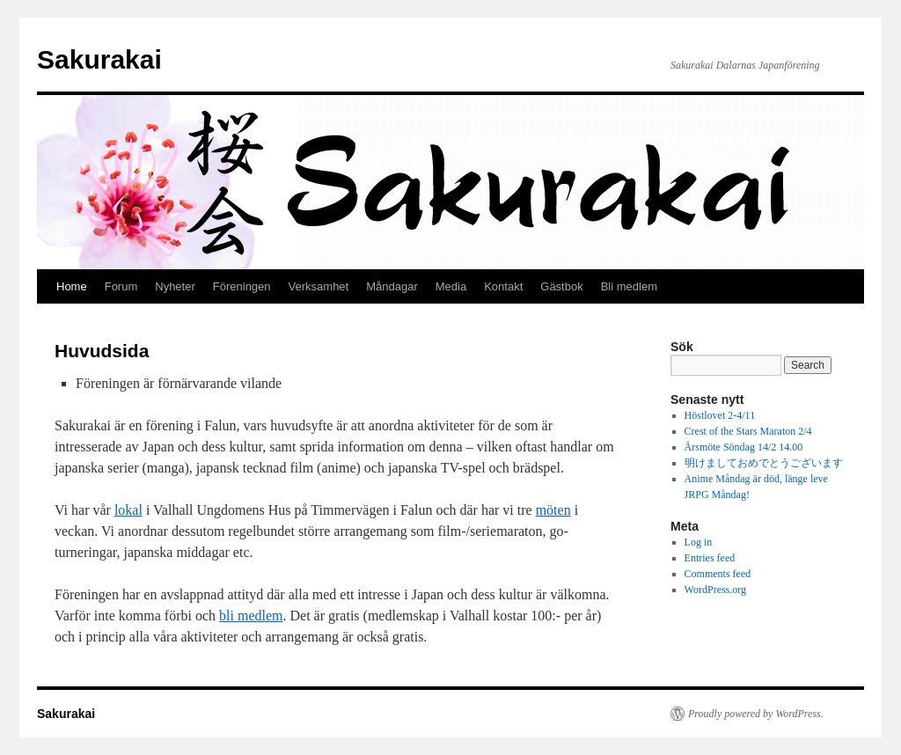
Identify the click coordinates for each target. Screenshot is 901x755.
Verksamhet (319, 286)
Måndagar (392, 286)
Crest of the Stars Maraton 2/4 (748, 431)
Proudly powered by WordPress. (756, 713)
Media (451, 286)
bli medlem (250, 615)
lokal (128, 509)
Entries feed (710, 558)
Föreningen (242, 286)
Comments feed (718, 574)
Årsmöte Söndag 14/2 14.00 (744, 447)
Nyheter (175, 286)
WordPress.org (715, 589)
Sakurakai (99, 59)
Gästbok (561, 286)
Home (71, 286)
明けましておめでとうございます (764, 463)
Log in (699, 542)
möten (553, 509)
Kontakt (503, 286)
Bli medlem (629, 286)
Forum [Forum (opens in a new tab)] (121, 286)
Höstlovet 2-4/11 (720, 415)
